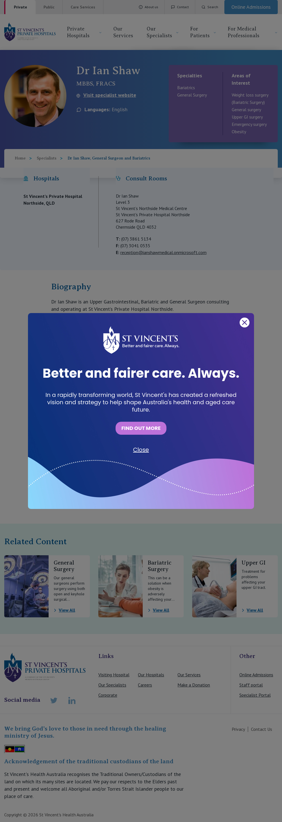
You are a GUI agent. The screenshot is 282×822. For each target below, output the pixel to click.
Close (141, 450)
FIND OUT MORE (140, 428)
